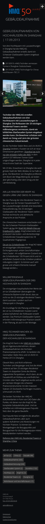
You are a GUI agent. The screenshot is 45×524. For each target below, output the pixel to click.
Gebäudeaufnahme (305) (13, 460)
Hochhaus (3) (9, 473)
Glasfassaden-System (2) (13, 468)
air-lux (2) (7, 455)
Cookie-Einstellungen (10, 520)
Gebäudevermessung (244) (14, 464)
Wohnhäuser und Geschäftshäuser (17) (18, 481)
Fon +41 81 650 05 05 (10, 501)
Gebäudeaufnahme (22, 19)
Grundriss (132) (31, 468)
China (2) (17, 455)
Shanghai (6, 148)
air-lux (12, 228)
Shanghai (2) (28, 477)
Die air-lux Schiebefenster (14, 244)
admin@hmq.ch (8, 505)
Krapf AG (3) (21, 473)
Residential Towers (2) (12, 477)
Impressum (6, 514)
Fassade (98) (28, 455)
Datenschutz (7, 517)
